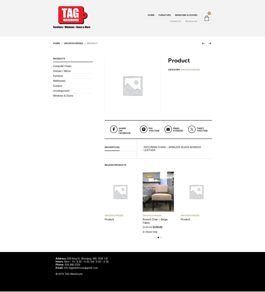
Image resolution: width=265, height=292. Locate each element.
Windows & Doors (186, 15)
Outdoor (57, 86)
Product (109, 219)
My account (191, 21)
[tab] (121, 148)
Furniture (165, 15)
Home (151, 15)
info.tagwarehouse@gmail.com (81, 268)
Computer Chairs (62, 66)
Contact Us (175, 21)
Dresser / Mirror (62, 71)
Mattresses (59, 81)
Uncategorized (73, 44)
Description (112, 148)
